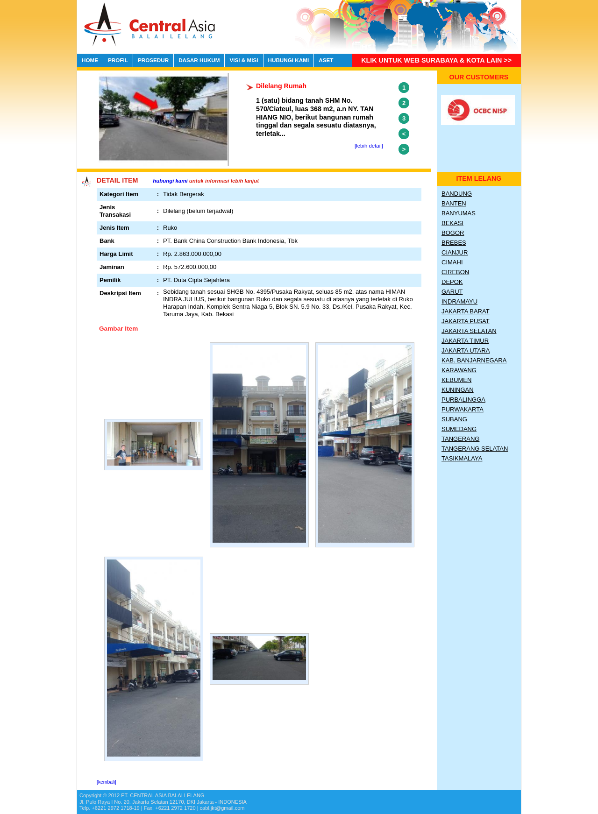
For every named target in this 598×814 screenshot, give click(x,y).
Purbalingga (463, 399)
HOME (90, 60)
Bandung (456, 193)
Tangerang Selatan (474, 448)
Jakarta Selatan (469, 330)
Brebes (453, 242)
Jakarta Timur (465, 340)
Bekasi (452, 223)
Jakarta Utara (465, 350)
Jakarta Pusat (465, 321)
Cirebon (455, 272)
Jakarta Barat (465, 311)
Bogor (452, 232)
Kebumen (456, 379)
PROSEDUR (153, 60)
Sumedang (459, 428)
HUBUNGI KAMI (288, 60)
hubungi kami (170, 181)
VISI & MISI (243, 60)
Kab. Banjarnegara (473, 360)
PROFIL (118, 60)
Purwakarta (462, 409)
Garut (452, 291)
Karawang (459, 370)
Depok (452, 281)
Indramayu (459, 301)
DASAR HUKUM (199, 60)
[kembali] (106, 782)
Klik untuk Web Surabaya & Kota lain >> (436, 60)
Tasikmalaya (461, 458)
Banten (453, 203)
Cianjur (454, 252)
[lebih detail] (369, 146)
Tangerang (460, 438)
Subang (454, 419)
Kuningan (457, 389)
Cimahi (452, 262)
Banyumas (458, 213)
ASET (326, 60)
